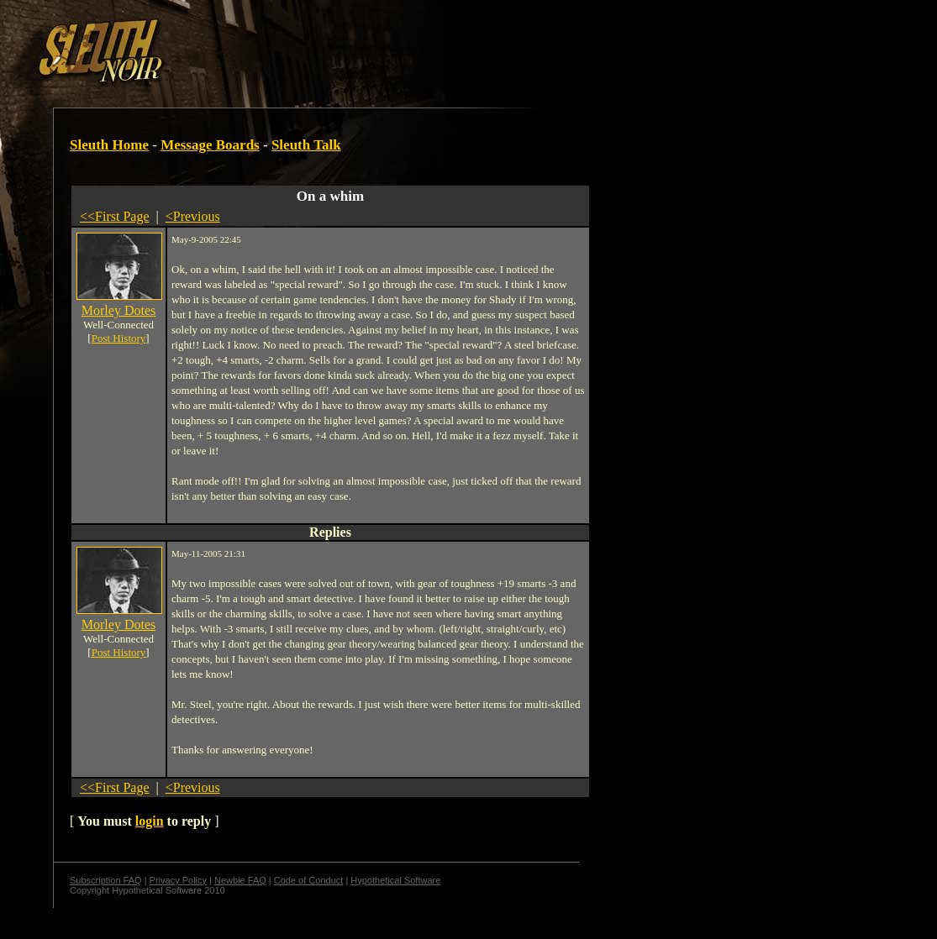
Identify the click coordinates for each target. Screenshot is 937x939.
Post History (119, 338)
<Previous (193, 216)
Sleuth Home (109, 145)
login (149, 821)
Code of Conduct (309, 880)
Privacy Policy (178, 880)
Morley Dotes (118, 310)
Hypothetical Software (395, 880)
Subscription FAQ (106, 880)
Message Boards (210, 145)
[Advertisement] (291, 44)
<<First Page (115, 216)
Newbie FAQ (240, 880)
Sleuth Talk (306, 145)
